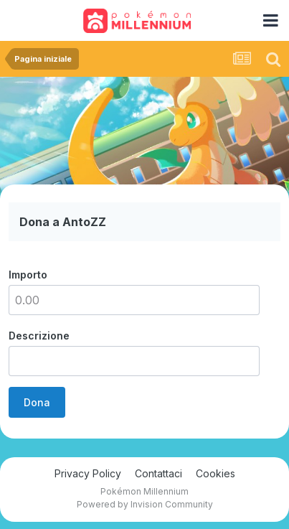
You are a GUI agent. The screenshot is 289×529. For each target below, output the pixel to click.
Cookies (215, 473)
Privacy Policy (88, 473)
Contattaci (158, 473)
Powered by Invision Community (145, 504)
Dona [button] (37, 402)
